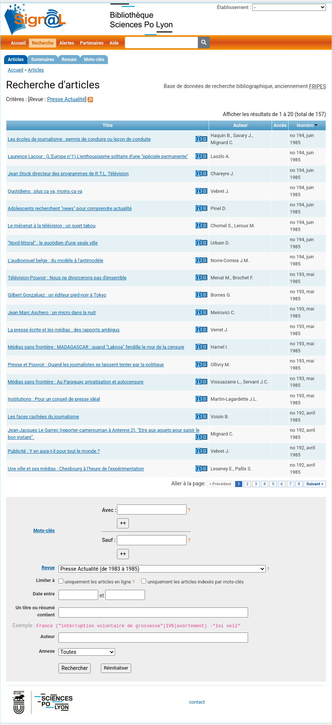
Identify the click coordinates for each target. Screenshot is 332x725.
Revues (69, 59)
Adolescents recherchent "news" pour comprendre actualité (70, 208)
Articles (16, 59)
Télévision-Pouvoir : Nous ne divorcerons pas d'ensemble (67, 277)
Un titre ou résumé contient (35, 611)
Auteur (47, 636)
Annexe (47, 651)
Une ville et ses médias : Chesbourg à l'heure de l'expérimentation (76, 468)
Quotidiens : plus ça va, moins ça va (45, 191)
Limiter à (45, 580)
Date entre (44, 594)
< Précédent (220, 484)
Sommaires (42, 59)
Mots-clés (94, 59)
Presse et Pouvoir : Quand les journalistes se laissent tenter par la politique (86, 364)
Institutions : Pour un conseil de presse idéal (54, 399)
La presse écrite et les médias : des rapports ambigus (64, 330)
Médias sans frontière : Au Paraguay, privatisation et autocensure (76, 382)
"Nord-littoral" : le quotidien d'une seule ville (53, 243)
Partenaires (92, 43)
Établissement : (234, 7)
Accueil (18, 43)
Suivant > (314, 484)
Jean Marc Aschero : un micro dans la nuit (52, 312)
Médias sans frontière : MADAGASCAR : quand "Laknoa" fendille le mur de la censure (96, 347)
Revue (48, 567)
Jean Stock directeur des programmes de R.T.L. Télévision (68, 173)
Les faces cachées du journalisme (43, 416)
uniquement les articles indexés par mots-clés (196, 582)
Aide (113, 43)
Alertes (66, 43)
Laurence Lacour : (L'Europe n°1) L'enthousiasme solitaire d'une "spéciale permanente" (98, 156)
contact (197, 702)
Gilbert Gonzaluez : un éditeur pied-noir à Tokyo (57, 295)
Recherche (42, 43)
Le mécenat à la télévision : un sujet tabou (52, 225)
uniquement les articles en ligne (97, 582)
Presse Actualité (66, 99)
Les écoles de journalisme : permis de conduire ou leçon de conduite (79, 139)
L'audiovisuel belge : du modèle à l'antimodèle (55, 260)
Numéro (305, 125)
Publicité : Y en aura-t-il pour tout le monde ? (54, 451)
